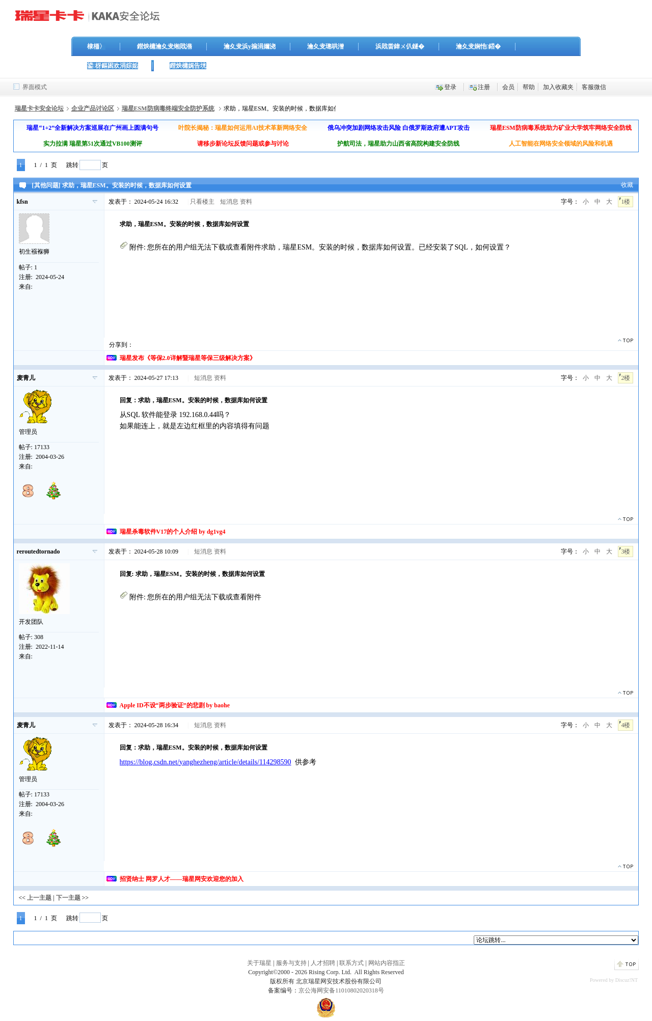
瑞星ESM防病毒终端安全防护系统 (168, 108)
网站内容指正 (386, 963)
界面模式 (34, 87)
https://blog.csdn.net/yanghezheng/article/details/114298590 (205, 762)
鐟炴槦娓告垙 (188, 65)
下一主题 (68, 897)
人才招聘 (323, 963)
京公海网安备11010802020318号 (341, 990)
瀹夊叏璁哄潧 (325, 46)
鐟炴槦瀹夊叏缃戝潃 (164, 46)
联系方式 (351, 963)
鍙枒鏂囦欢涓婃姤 (112, 65)
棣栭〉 (96, 46)
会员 (508, 87)
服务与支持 (291, 963)
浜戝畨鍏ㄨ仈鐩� (399, 46)
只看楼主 (202, 201)
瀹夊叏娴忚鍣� (478, 46)
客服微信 (594, 87)
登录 (450, 87)
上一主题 (39, 897)
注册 (484, 87)
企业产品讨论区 (92, 108)
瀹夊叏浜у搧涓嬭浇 (250, 46)
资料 (246, 201)
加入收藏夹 (558, 87)
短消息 (229, 201)
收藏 (627, 184)
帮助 (529, 87)
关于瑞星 (259, 963)
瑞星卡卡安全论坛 (39, 108)
